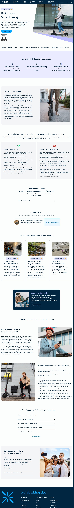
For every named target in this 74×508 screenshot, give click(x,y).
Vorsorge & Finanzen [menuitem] (41, 2)
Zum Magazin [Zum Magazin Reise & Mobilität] (8, 468)
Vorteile (10, 47)
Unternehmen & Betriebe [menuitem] (51, 2)
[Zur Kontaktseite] (52, 222)
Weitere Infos (55, 47)
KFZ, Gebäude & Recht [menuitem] (16, 2)
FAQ (61, 47)
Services (67, 47)
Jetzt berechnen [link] (6, 31)
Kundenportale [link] (36, 305)
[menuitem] (67, 2)
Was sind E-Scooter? (19, 47)
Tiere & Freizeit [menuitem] (24, 2)
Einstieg (4, 47)
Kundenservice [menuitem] (61, 2)
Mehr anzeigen (36, 436)
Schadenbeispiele (45, 47)
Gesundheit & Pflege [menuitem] (32, 2)
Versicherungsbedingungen (32, 47)
